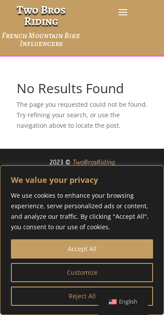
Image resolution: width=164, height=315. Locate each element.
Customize (82, 272)
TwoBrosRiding (94, 162)
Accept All (82, 249)
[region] (82, 240)
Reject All (82, 296)
